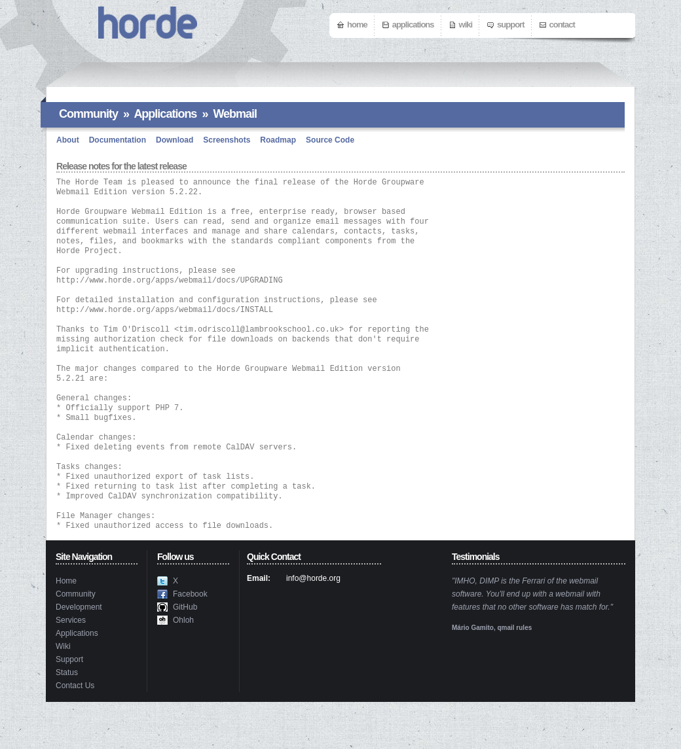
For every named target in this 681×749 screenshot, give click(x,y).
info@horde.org (313, 625)
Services (71, 667)
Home (357, 24)
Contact (562, 24)
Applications (413, 24)
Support (510, 24)
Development (79, 654)
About (67, 140)
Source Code (330, 140)
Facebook (190, 641)
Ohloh (183, 667)
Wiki (466, 24)
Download (174, 140)
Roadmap (278, 140)
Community (88, 113)
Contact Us (75, 732)
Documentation (117, 140)
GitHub (185, 654)
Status (67, 719)
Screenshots (226, 140)
